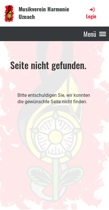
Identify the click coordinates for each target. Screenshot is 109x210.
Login (91, 13)
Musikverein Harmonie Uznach (44, 12)
